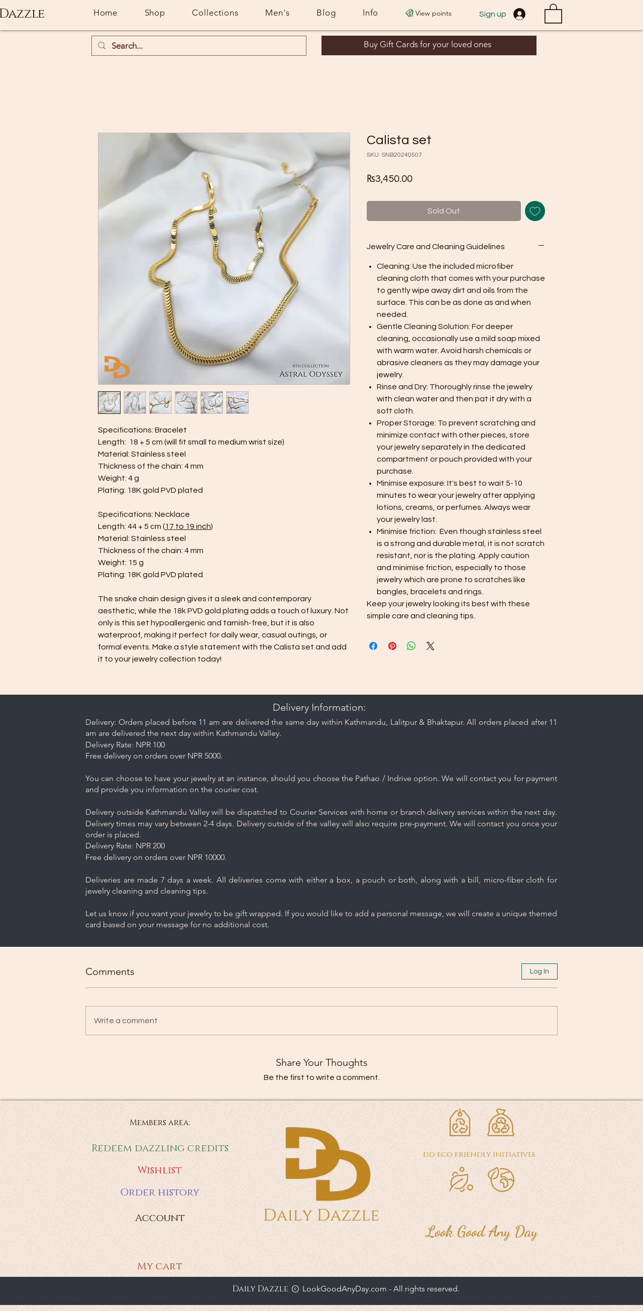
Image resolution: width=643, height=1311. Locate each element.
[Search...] (198, 46)
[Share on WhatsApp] (411, 646)
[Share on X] (430, 646)
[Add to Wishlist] (535, 211)
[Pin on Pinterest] (392, 646)
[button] (553, 13)
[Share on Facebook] (373, 646)
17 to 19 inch (188, 526)
